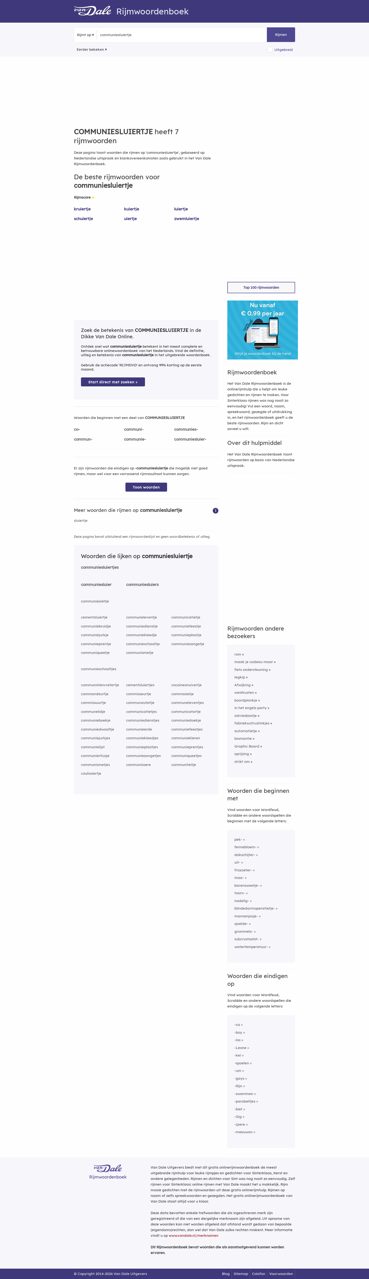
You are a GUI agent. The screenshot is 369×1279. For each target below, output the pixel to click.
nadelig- (241, 901)
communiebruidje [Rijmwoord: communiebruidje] (96, 626)
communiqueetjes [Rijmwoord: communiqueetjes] (186, 755)
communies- (186, 429)
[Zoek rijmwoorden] (123, 35)
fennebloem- (245, 847)
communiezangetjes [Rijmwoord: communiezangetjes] (143, 755)
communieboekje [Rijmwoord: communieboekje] (95, 720)
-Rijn (238, 1086)
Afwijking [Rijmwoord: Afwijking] (242, 685)
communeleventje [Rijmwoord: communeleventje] (141, 617)
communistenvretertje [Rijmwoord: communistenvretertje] (100, 685)
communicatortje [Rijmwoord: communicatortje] (186, 711)
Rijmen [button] (281, 34)
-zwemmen (243, 1093)
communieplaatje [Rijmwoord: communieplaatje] (186, 635)
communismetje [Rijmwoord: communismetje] (139, 652)
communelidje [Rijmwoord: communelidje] (93, 711)
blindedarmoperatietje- (254, 908)
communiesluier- (190, 439)
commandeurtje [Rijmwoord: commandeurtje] (94, 694)
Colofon (258, 1273)
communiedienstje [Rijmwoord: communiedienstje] (142, 626)
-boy (238, 1032)
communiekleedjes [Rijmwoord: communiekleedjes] (142, 738)
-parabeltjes (244, 1101)
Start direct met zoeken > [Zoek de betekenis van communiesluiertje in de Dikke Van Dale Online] (113, 382)
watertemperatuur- (251, 947)
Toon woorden (146, 487)
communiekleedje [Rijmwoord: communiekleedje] (141, 635)
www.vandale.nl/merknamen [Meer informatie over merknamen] (193, 1235)
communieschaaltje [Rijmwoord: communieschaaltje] (143, 644)
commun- (83, 439)
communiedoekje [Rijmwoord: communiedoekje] (186, 720)
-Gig (238, 1116)
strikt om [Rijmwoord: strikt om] (242, 761)
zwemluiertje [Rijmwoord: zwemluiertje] (186, 218)
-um (237, 1070)
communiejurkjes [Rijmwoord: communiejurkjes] (95, 738)
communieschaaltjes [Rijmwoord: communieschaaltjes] (98, 669)
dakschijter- (244, 855)
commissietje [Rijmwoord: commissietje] (182, 694)
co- (77, 429)
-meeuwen (243, 1132)
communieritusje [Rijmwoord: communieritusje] (95, 755)
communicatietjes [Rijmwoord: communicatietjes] (141, 711)
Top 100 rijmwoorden (261, 287)
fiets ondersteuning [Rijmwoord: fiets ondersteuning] (251, 669)
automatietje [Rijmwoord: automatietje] (245, 731)
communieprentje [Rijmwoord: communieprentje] (96, 644)
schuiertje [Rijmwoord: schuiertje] (83, 218)
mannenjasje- (246, 916)
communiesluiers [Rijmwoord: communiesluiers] (142, 584)
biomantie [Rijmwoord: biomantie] (243, 738)
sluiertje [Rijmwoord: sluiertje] (81, 520)
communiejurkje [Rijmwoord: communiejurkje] (94, 635)
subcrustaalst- (246, 939)
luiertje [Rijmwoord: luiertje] (181, 208)
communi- (134, 429)
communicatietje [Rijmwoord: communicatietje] (185, 617)
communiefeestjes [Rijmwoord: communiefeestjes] (187, 729)
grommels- (243, 931)
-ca (237, 1024)
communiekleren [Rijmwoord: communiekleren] (185, 738)
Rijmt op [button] (84, 35)
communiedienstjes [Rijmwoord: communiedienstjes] (142, 720)
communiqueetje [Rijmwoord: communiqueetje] (95, 652)
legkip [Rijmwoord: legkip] (239, 677)
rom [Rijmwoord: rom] (237, 654)
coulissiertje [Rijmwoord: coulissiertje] (91, 773)
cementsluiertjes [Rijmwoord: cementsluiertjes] (140, 685)
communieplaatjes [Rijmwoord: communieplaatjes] (142, 747)
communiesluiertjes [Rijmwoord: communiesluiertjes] (100, 567)
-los (237, 1040)
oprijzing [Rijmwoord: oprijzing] (241, 754)
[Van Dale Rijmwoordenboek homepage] (95, 11)
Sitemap (241, 1273)
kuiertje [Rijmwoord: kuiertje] (131, 208)
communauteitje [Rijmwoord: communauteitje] (140, 702)
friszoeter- (243, 870)
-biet (238, 1109)
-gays (239, 1078)
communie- (135, 439)
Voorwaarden (281, 1273)
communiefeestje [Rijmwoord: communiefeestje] (186, 626)
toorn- (239, 893)
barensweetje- (246, 885)
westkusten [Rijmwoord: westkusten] (244, 692)
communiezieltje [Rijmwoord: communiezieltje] (95, 601)
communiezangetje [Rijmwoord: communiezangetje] (187, 644)
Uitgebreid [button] (283, 49)
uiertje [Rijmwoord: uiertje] (130, 218)
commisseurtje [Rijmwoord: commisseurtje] (138, 694)
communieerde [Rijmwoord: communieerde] (139, 729)
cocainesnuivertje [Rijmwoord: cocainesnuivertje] (186, 685)
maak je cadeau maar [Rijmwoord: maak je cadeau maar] (253, 662)
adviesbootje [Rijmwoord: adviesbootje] (245, 715)
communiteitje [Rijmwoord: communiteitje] (183, 764)
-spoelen (241, 1063)
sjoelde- (241, 923)
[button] (215, 510)
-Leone (240, 1047)
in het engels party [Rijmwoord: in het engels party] (250, 708)
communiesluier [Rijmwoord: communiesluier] (96, 584)
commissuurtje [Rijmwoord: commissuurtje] (93, 702)
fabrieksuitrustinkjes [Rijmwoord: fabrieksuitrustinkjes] (251, 723)
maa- (239, 877)
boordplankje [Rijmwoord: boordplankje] (245, 700)
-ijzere (239, 1124)
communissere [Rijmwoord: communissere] (138, 764)
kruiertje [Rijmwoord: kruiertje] (82, 208)
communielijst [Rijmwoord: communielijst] (93, 747)
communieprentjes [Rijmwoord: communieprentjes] (187, 747)
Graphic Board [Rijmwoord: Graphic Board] (246, 746)
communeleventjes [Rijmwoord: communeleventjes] (187, 702)
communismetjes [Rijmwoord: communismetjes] (95, 764)
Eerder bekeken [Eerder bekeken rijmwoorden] (90, 49)
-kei (237, 1055)
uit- (237, 862)
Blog (226, 1273)
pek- (238, 839)
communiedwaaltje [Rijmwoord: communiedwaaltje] (97, 729)
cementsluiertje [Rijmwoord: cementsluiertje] (94, 617)
